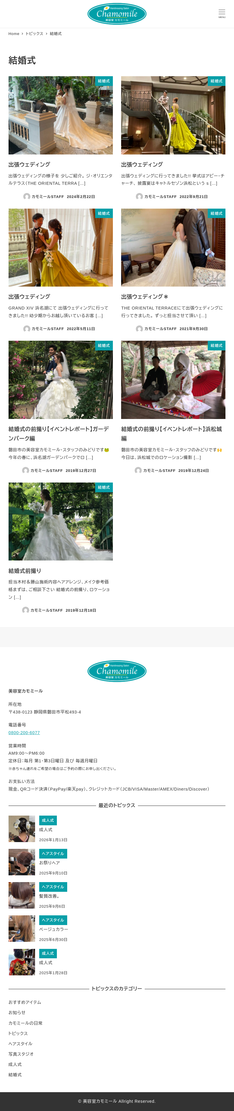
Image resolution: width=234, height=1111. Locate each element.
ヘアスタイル (21, 1044)
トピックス (18, 1033)
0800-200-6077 (24, 732)
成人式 (15, 1064)
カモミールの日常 (26, 1023)
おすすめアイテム (25, 1002)
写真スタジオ (21, 1054)
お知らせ (17, 1012)
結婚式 (15, 1074)
